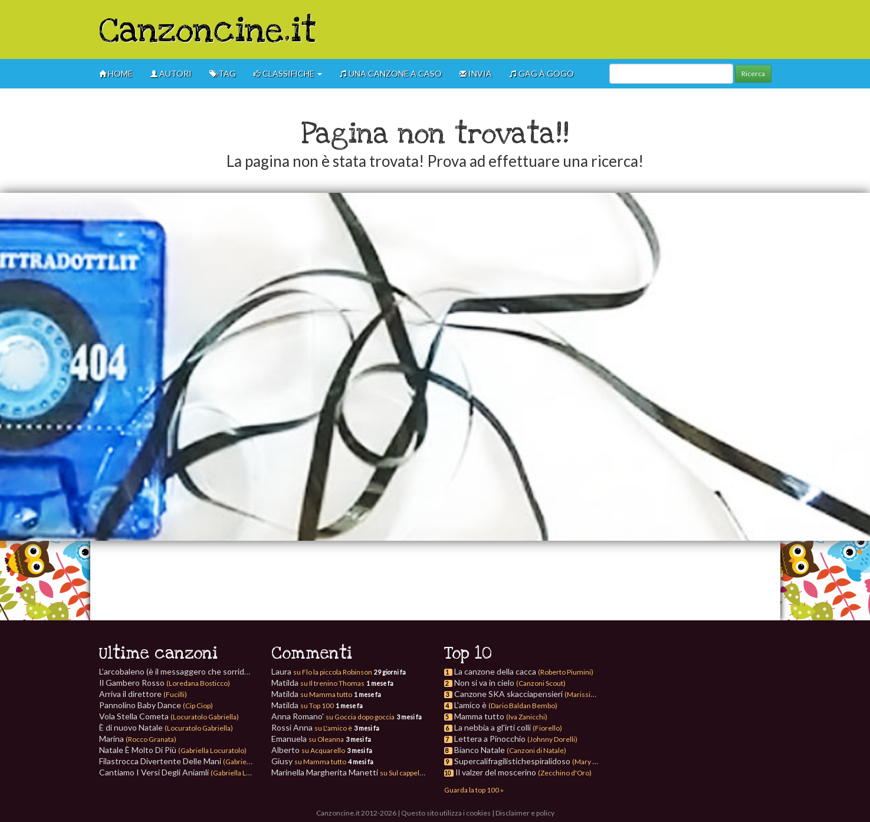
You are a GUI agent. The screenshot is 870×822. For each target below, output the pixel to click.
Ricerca (753, 73)
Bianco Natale (479, 750)
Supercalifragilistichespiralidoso (512, 761)
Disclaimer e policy (524, 812)
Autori (171, 73)
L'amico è (470, 705)
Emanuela (307, 739)
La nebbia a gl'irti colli (492, 727)
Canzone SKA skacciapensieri (508, 694)
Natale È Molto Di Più (173, 750)
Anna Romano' (333, 716)
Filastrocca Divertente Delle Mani (195, 761)
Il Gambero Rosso (164, 683)
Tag (222, 73)
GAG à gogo (542, 73)
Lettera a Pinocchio (490, 739)
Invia (475, 73)
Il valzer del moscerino (495, 772)
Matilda (318, 683)
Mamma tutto (479, 716)
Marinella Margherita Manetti (348, 772)
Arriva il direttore (143, 694)
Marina (137, 739)
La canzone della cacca (495, 671)
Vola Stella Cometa (169, 716)
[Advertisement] (556, 29)
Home (116, 73)
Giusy (308, 761)
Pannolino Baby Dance (156, 705)
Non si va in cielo (484, 683)
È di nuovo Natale (166, 727)
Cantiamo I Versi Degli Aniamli (189, 772)
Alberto (308, 750)
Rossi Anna (311, 727)
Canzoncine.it (208, 31)
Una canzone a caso (391, 73)
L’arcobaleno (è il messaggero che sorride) (201, 671)
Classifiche (288, 73)
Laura (321, 671)
